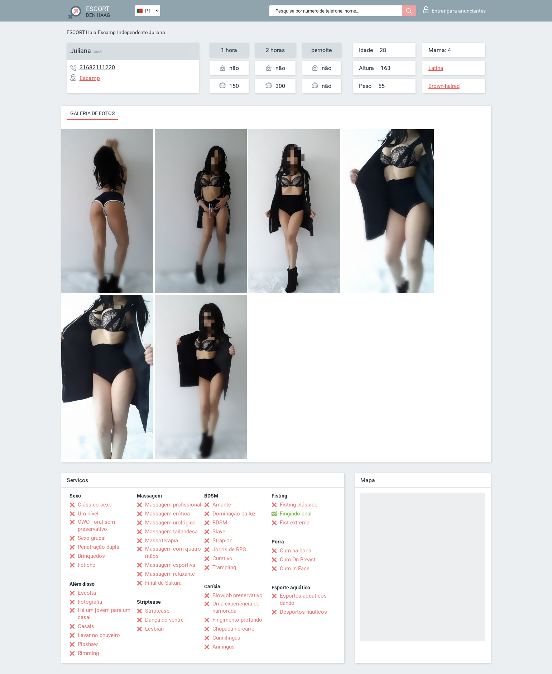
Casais (86, 626)
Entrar (454, 10)
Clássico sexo (95, 504)
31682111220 (97, 67)
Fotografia (90, 602)
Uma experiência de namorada (235, 607)
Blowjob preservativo (237, 595)
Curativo (222, 558)
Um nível (88, 513)
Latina (435, 68)
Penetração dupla (98, 547)
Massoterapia (161, 540)
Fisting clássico (299, 504)
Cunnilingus (226, 638)
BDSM (219, 522)
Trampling (224, 567)
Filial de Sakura (163, 583)
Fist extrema (294, 522)
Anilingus (223, 647)
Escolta (87, 593)
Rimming (88, 653)
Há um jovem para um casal (104, 614)
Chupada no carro (233, 629)
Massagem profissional (173, 504)
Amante (221, 504)
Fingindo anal (296, 513)
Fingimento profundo (237, 620)
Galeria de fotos (92, 113)
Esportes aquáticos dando (303, 599)
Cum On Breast (298, 559)
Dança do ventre (164, 620)
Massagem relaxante (170, 574)
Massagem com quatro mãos (173, 552)
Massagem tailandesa (171, 531)
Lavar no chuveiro (99, 635)
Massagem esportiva (170, 565)
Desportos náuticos (303, 612)
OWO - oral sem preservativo (96, 525)
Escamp (107, 32)
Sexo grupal (92, 538)
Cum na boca (295, 550)
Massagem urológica (170, 522)
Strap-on (222, 540)
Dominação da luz (233, 513)
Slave (218, 531)
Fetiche (86, 565)
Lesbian (154, 629)
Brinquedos (91, 556)
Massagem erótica (167, 513)
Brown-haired (444, 86)
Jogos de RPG (229, 549)
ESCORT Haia (81, 32)
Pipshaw (88, 644)
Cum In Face (294, 568)
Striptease (157, 611)
